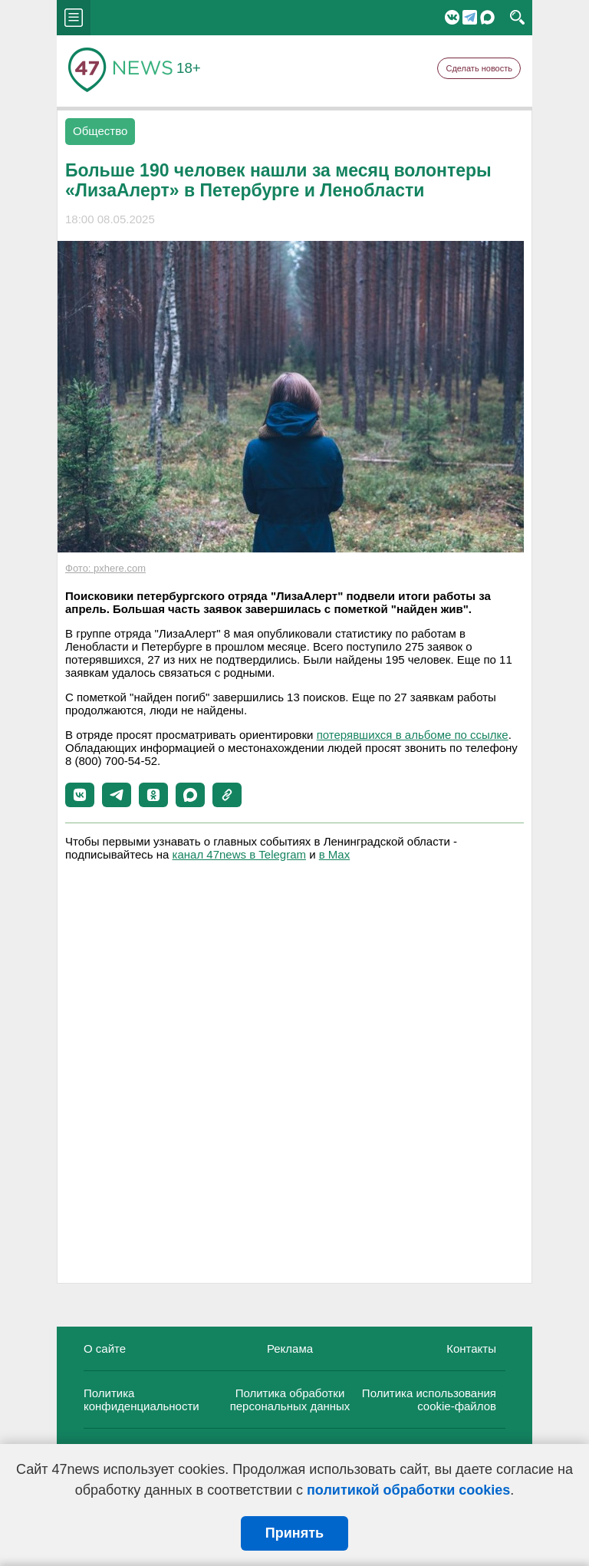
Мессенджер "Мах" (487, 17)
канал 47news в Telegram (239, 854)
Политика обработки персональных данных (290, 1399)
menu (73, 17)
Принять (294, 1533)
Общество (100, 130)
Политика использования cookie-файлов (429, 1399)
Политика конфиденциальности (141, 1399)
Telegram (469, 17)
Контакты (471, 1348)
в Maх (334, 854)
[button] (79, 795)
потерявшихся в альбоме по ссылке (412, 734)
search (517, 17)
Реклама (290, 1348)
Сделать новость (479, 68)
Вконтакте (452, 17)
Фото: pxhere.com (105, 568)
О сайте (105, 1348)
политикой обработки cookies (408, 1490)
